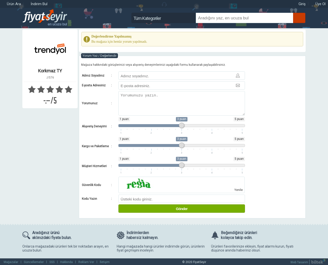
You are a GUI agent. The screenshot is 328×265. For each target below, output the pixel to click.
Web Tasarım (299, 262)
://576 (50, 77)
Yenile (238, 190)
